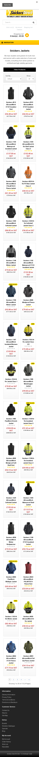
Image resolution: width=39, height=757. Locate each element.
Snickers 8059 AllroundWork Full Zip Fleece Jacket (28, 658)
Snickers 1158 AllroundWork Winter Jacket (11, 302)
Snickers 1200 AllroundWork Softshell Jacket (11, 223)
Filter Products (19, 70)
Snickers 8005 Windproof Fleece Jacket (28, 302)
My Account (18, 27)
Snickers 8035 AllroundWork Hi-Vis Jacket (28, 619)
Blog (3, 731)
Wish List (5, 744)
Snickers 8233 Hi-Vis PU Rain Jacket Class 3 (28, 184)
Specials (5, 728)
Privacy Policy (6, 697)
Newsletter (5, 747)
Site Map (5, 715)
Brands (4, 723)
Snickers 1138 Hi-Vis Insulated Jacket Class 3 (28, 461)
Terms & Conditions (8, 700)
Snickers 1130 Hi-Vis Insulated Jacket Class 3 (28, 421)
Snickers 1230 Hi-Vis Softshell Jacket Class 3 (28, 223)
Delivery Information (8, 694)
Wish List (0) (10, 27)
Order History (6, 742)
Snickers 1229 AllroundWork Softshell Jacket (11, 500)
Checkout (19, 29)
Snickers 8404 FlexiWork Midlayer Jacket (11, 579)
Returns (4, 713)
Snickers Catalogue (8, 726)
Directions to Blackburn (9, 702)
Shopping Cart (28, 27)
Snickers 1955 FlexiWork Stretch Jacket (11, 421)
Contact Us (5, 710)
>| (29, 679)
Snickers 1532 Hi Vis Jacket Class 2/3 (28, 342)
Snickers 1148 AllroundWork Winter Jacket (11, 263)
